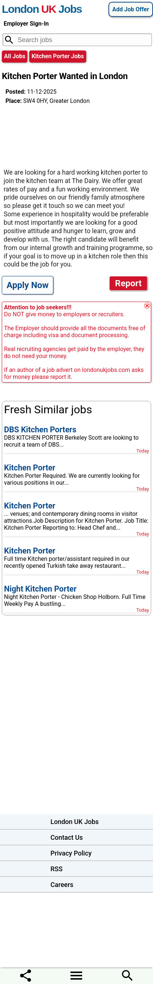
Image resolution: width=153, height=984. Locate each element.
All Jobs (14, 56)
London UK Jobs (74, 821)
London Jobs (42, 9)
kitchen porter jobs (57, 56)
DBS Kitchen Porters (40, 429)
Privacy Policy (71, 853)
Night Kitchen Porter (40, 588)
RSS (56, 869)
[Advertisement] (63, 133)
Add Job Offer (130, 9)
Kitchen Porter (30, 467)
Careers (61, 884)
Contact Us (66, 837)
